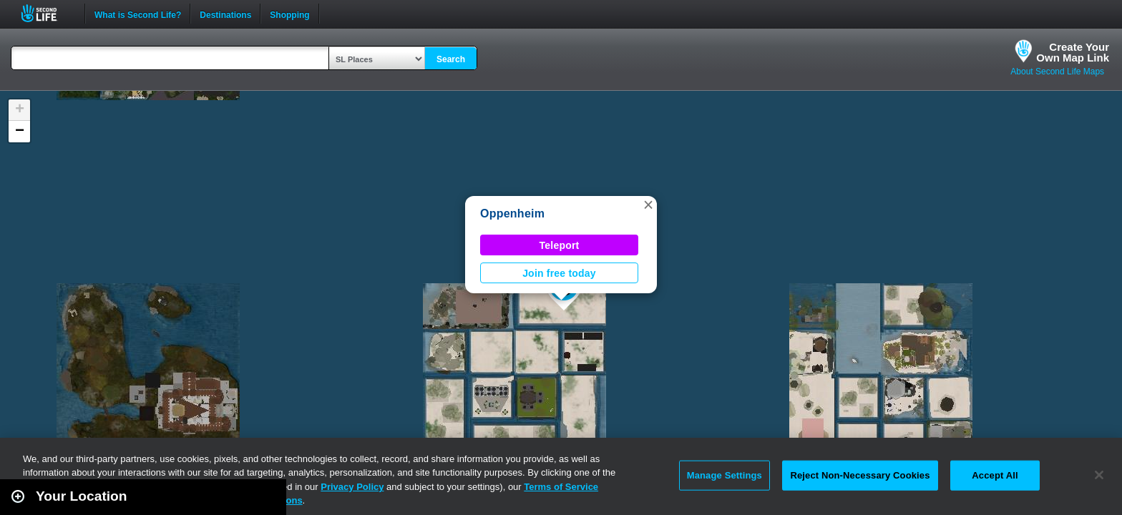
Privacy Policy (352, 486)
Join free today (559, 273)
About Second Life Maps (1057, 72)
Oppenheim (512, 213)
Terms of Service (561, 486)
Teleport (560, 245)
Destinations (225, 13)
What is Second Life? (137, 13)
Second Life (47, 13)
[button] (648, 204)
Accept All (995, 475)
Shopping (289, 13)
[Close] (1099, 475)
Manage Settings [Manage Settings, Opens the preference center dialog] (724, 475)
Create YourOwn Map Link (1072, 52)
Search (450, 59)
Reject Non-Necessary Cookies (860, 475)
